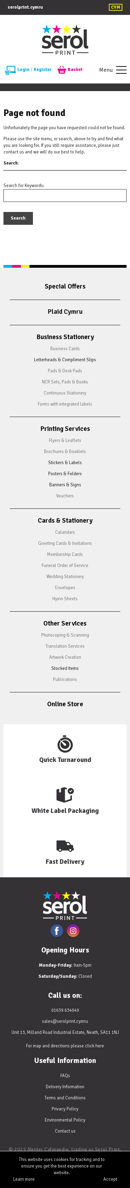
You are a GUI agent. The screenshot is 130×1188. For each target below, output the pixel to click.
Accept (110, 1179)
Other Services (65, 623)
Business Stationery (65, 337)
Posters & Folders (65, 474)
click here (94, 1046)
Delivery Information (65, 1087)
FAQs (65, 1076)
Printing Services (65, 429)
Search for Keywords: (23, 185)
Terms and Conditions (65, 1098)
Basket (70, 70)
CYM (115, 7)
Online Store (65, 704)
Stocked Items (65, 668)
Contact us (65, 1131)
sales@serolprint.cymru (65, 1021)
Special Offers (65, 286)
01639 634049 (65, 1010)
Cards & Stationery (65, 520)
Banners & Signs (65, 485)
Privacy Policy (65, 1109)
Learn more (24, 1179)
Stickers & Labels (65, 463)
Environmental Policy (65, 1120)
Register (42, 69)
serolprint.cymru (25, 7)
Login (17, 70)
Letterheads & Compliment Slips (65, 360)
